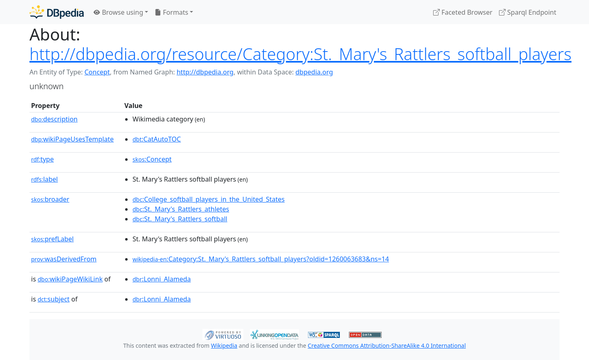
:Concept (152, 159)
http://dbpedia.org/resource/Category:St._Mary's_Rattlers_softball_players (300, 54)
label (44, 179)
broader (50, 199)
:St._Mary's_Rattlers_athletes (181, 209)
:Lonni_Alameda (162, 279)
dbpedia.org (314, 72)
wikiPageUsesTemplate (72, 139)
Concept (97, 72)
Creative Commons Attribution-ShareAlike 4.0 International (386, 345)
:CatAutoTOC (157, 139)
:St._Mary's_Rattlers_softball (180, 218)
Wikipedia (224, 345)
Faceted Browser (462, 12)
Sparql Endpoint (527, 12)
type (42, 159)
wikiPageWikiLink (70, 279)
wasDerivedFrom (64, 258)
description (54, 119)
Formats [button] (171, 12)
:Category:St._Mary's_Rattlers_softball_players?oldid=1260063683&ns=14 (261, 258)
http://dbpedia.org (205, 72)
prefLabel (52, 238)
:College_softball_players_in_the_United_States (209, 199)
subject (54, 299)
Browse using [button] (118, 12)
